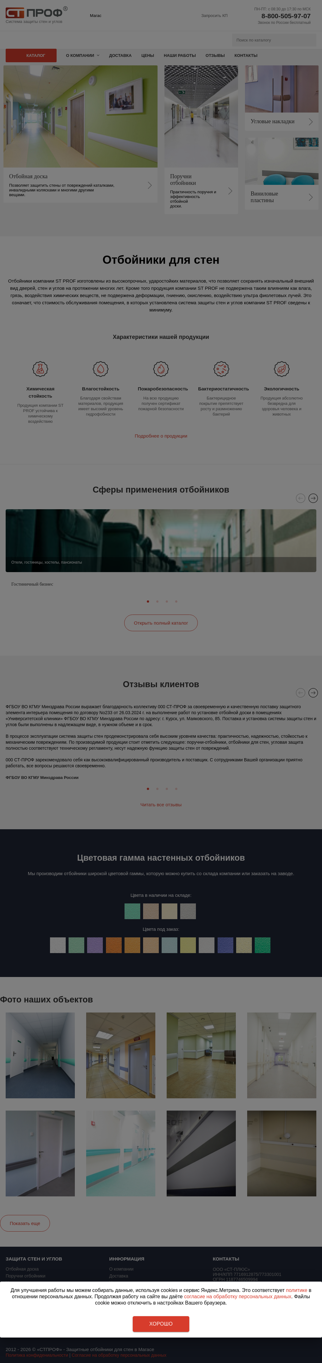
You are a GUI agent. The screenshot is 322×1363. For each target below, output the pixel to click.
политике (297, 1290)
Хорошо (161, 1324)
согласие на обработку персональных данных (237, 1296)
